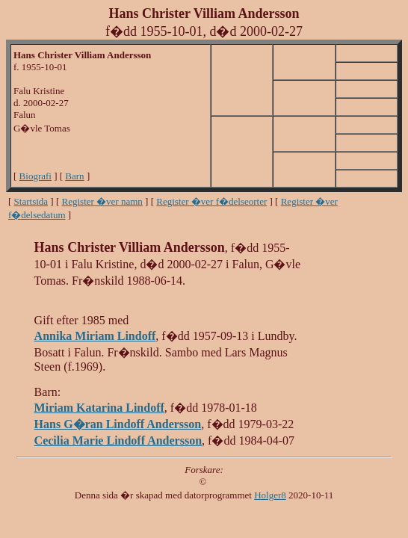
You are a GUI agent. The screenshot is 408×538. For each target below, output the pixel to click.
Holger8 (270, 495)
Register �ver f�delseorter (211, 201)
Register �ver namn (102, 201)
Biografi (35, 176)
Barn (74, 176)
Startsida (31, 201)
